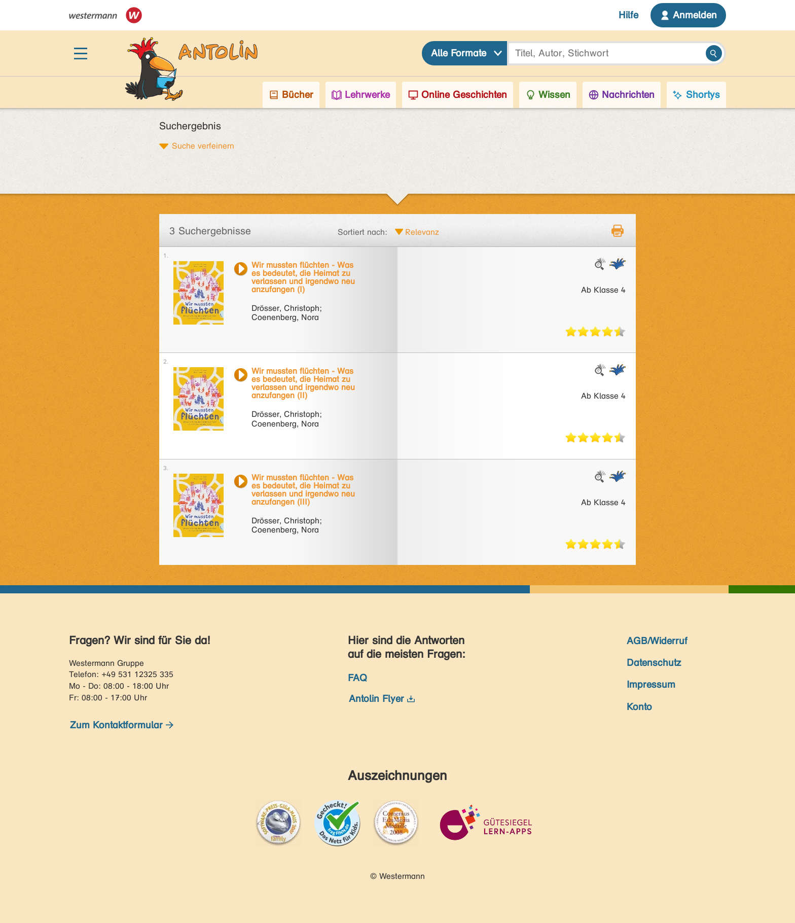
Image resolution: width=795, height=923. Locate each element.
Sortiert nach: (362, 232)
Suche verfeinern (203, 145)
